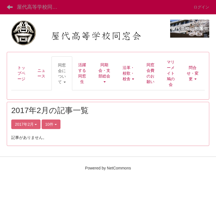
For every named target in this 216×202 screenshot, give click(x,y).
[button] (62, 73)
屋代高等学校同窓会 (39, 7)
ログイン (201, 7)
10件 (51, 124)
